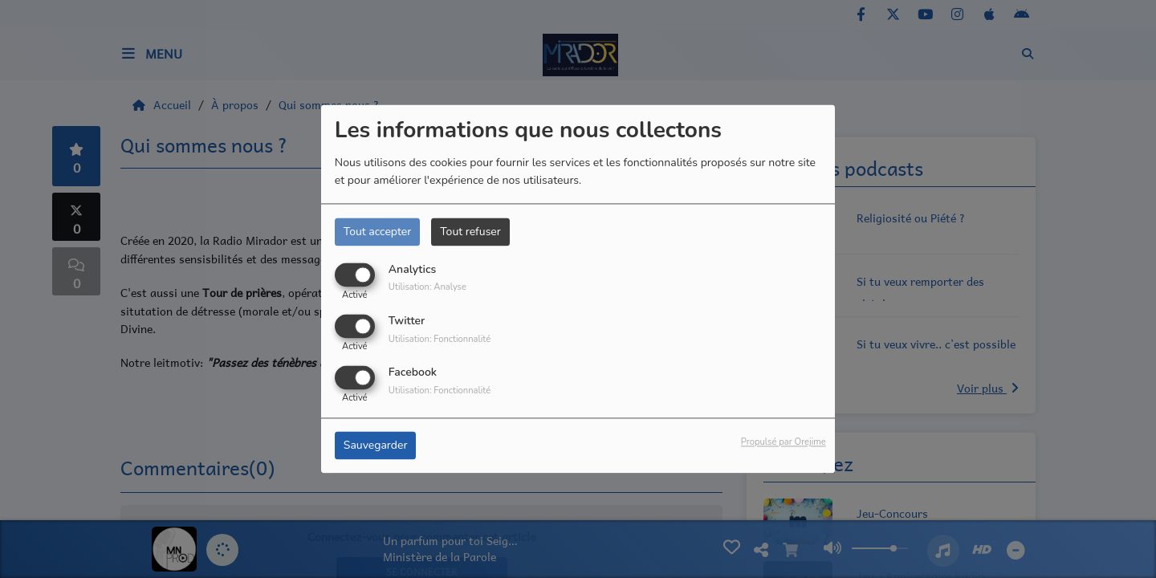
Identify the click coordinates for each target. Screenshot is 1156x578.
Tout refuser (470, 231)
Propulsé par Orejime (783, 443)
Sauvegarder (376, 446)
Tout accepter (377, 231)
